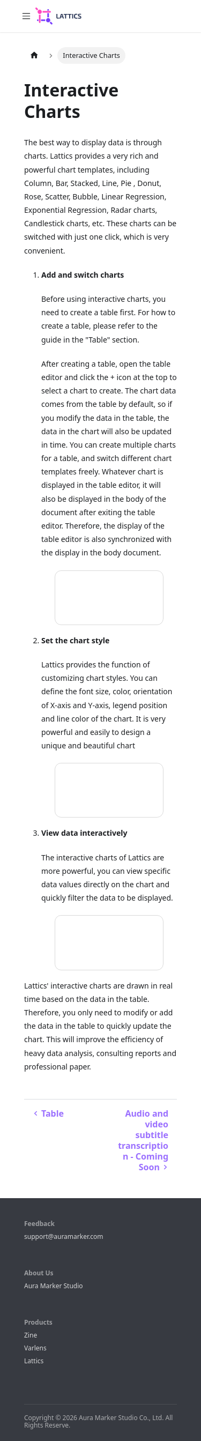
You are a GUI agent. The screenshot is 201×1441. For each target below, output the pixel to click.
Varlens (35, 1348)
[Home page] (34, 55)
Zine (30, 1335)
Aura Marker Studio (53, 1285)
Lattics (33, 1360)
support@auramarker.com (63, 1236)
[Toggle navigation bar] (26, 16)
